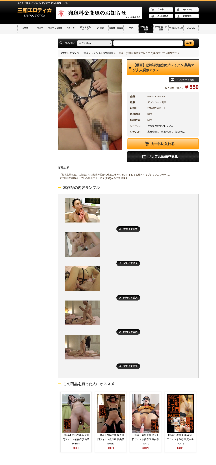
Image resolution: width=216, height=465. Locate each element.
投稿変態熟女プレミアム (160, 125)
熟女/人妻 (166, 131)
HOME (63, 53)
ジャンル (96, 53)
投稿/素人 (180, 131)
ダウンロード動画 (78, 53)
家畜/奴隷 (108, 53)
